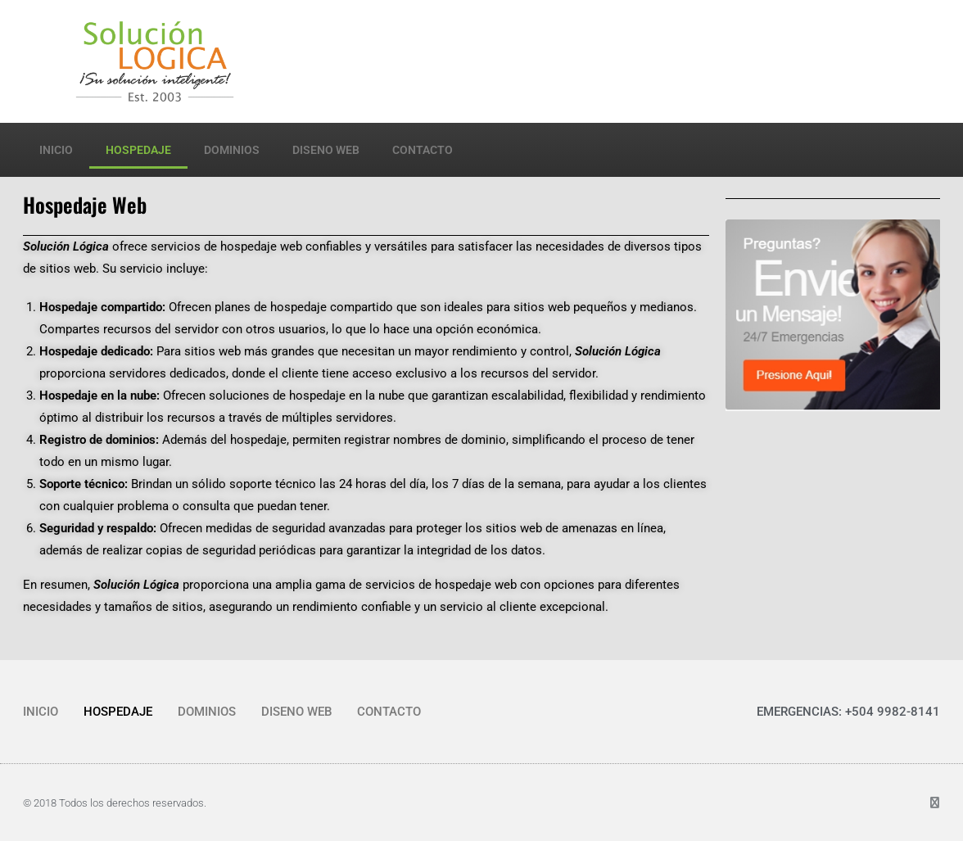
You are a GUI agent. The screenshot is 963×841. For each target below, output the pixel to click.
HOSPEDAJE (138, 149)
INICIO (56, 149)
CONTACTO (422, 149)
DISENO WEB (325, 149)
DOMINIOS (232, 149)
